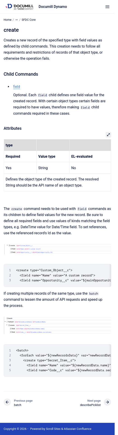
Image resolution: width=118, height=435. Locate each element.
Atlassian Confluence (77, 428)
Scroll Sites (53, 428)
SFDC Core (29, 19)
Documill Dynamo (53, 7)
